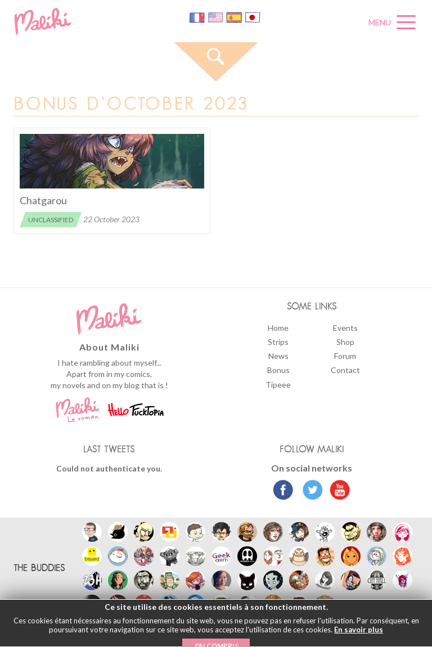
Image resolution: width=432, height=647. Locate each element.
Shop (345, 342)
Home (278, 328)
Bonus (278, 370)
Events (345, 328)
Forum (345, 356)
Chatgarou (43, 200)
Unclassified (50, 219)
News (278, 356)
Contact (345, 370)
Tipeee (278, 384)
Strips (278, 342)
